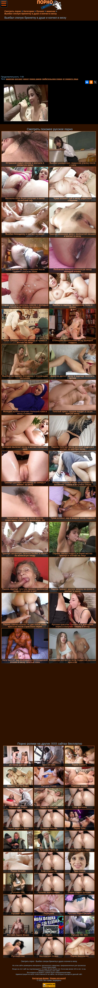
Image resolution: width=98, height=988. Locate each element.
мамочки (10, 79)
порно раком (35, 79)
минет (26, 79)
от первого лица (70, 79)
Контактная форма (40, 978)
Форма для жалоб (58, 978)
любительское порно (52, 79)
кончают (19, 79)
